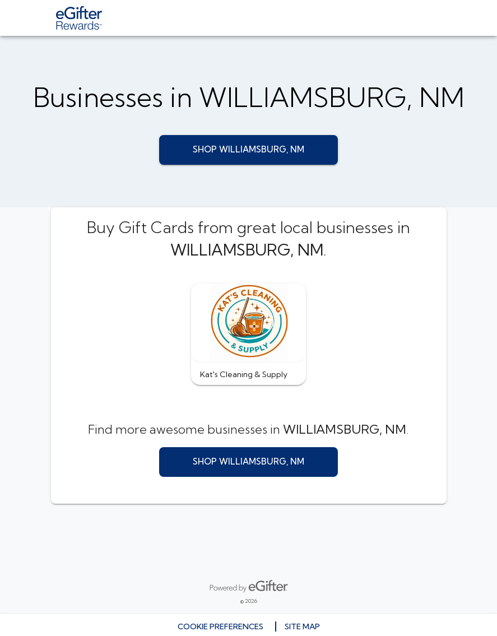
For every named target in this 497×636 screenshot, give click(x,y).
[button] (248, 334)
